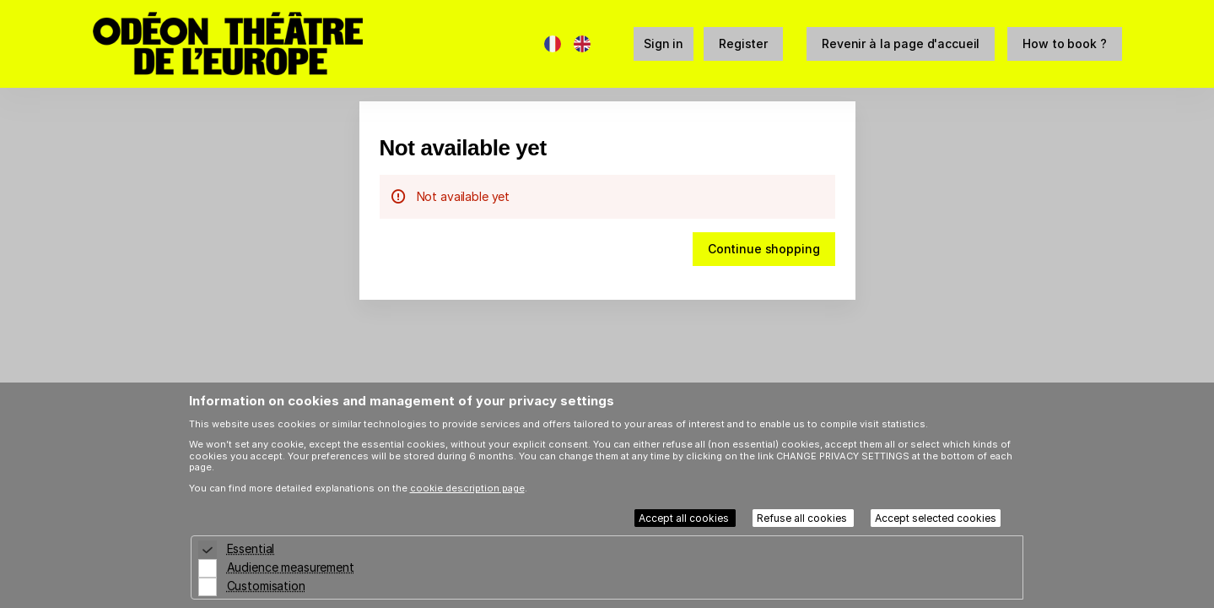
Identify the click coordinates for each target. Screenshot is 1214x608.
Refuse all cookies (803, 518)
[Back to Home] (261, 44)
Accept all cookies (685, 518)
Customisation (266, 585)
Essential (251, 548)
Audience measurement (290, 567)
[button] (901, 44)
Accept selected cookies (935, 518)
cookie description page (467, 488)
